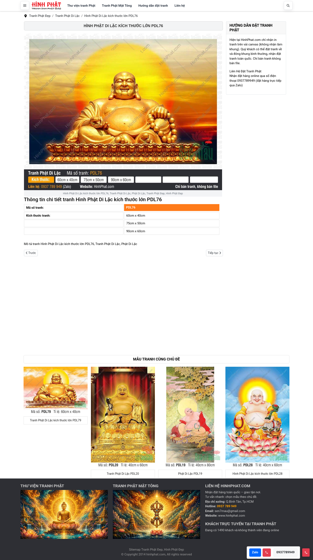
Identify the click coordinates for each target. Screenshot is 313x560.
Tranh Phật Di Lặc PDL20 (123, 473)
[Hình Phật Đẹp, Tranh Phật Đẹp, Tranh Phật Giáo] (46, 5)
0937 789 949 (227, 506)
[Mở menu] (24, 5)
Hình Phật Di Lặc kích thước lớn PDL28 (257, 473)
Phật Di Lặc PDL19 (190, 473)
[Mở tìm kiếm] (288, 5)
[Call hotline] (268, 552)
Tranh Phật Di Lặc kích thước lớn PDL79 (55, 420)
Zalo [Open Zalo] (256, 552)
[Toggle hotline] (306, 552)
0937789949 (287, 552)
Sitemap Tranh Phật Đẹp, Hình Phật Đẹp (156, 549)
